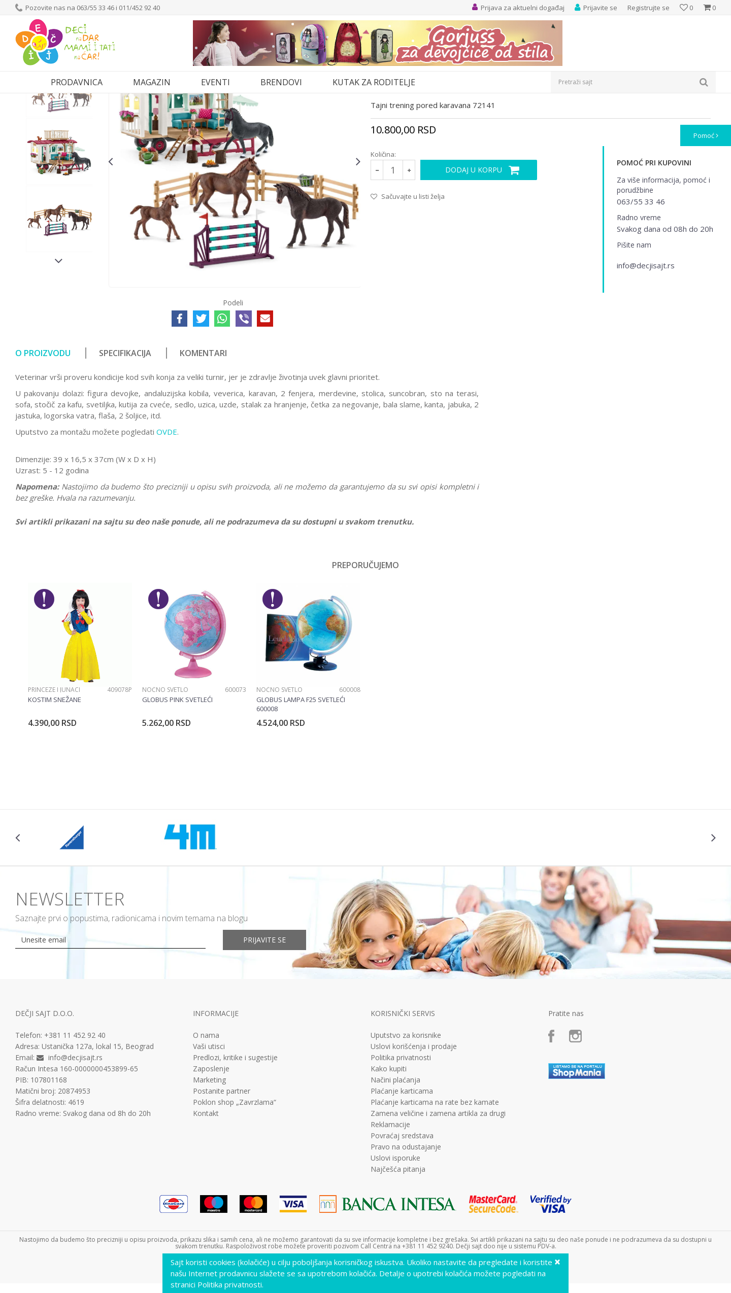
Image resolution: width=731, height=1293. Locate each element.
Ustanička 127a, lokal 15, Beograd (98, 1139)
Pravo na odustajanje (406, 1240)
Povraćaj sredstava (402, 1229)
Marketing (209, 1173)
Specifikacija (125, 446)
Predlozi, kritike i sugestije (235, 1151)
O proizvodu (43, 446)
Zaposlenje (211, 1162)
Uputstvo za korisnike (406, 1129)
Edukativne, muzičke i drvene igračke (187, 99)
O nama (206, 1129)
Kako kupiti (389, 1162)
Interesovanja (265, 99)
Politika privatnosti (401, 1151)
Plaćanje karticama (402, 1184)
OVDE (166, 525)
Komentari (203, 446)
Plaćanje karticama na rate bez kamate (435, 1196)
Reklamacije (390, 1218)
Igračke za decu (105, 99)
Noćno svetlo (165, 783)
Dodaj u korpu (473, 263)
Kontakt (206, 1207)
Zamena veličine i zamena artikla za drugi (438, 1207)
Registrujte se (648, 7)
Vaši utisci (209, 1140)
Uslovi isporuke (395, 1251)
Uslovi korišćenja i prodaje (414, 1140)
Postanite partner (221, 1184)
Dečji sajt (28, 99)
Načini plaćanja (395, 1173)
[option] (59, 177)
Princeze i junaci (54, 783)
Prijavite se (264, 1033)
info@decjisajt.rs (75, 1151)
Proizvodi (62, 99)
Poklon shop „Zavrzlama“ (234, 1196)
